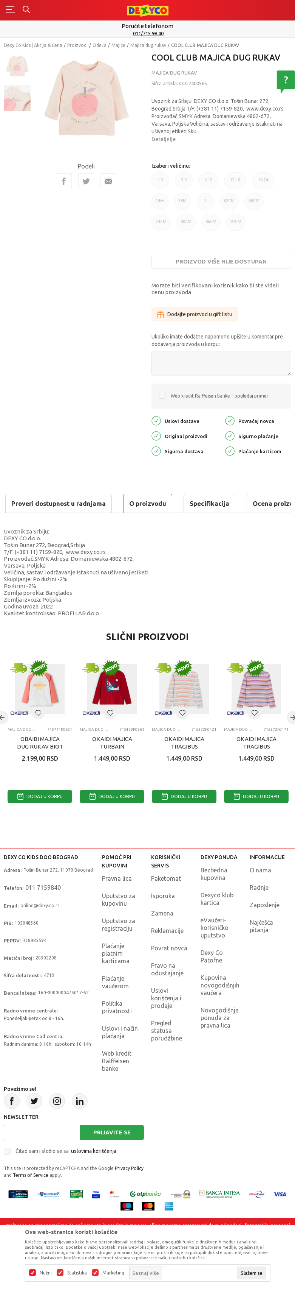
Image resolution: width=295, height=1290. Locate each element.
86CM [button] (210, 225)
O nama (260, 889)
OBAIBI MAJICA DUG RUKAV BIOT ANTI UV (40, 765)
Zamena (162, 932)
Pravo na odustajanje (167, 988)
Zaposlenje (265, 923)
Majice (118, 45)
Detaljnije (163, 139)
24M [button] (160, 204)
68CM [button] (254, 204)
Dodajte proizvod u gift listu (194, 314)
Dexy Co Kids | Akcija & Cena (33, 45)
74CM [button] (161, 225)
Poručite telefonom (147, 26)
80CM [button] (186, 225)
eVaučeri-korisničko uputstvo (215, 947)
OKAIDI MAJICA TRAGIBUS (184, 762)
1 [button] (205, 204)
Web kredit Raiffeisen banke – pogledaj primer (220, 395)
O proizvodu (34, 503)
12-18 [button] (235, 183)
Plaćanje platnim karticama (116, 972)
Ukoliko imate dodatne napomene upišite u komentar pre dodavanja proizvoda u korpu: (217, 340)
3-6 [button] (183, 183)
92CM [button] (235, 225)
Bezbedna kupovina (214, 893)
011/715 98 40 (148, 33)
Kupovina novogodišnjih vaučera (220, 1004)
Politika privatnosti (117, 1026)
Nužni (46, 1273)
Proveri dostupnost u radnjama (62, 522)
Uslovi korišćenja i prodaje (166, 1017)
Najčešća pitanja (261, 945)
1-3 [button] (160, 183)
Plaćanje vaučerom (115, 1001)
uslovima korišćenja (93, 1170)
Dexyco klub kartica (217, 918)
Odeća (100, 45)
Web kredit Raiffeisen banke (116, 1080)
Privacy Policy (129, 1187)
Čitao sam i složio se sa (65, 1170)
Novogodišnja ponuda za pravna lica (220, 1037)
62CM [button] (229, 204)
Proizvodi (77, 45)
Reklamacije (167, 949)
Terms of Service (30, 1194)
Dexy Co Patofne (212, 975)
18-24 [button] (263, 183)
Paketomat (166, 897)
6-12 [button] (208, 183)
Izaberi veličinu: (170, 166)
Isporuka (163, 914)
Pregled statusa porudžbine (166, 1050)
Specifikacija (96, 503)
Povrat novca (169, 967)
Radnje (259, 906)
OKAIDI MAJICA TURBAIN (112, 762)
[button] (38, 731)
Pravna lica (117, 897)
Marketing (113, 1273)
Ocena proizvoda (165, 503)
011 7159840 (43, 906)
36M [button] (182, 204)
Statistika (77, 1273)
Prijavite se (112, 1151)
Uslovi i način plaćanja (120, 1051)
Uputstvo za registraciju (118, 943)
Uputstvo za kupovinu (118, 918)
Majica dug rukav (148, 45)
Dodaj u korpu (40, 815)
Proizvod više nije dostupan (221, 261)
